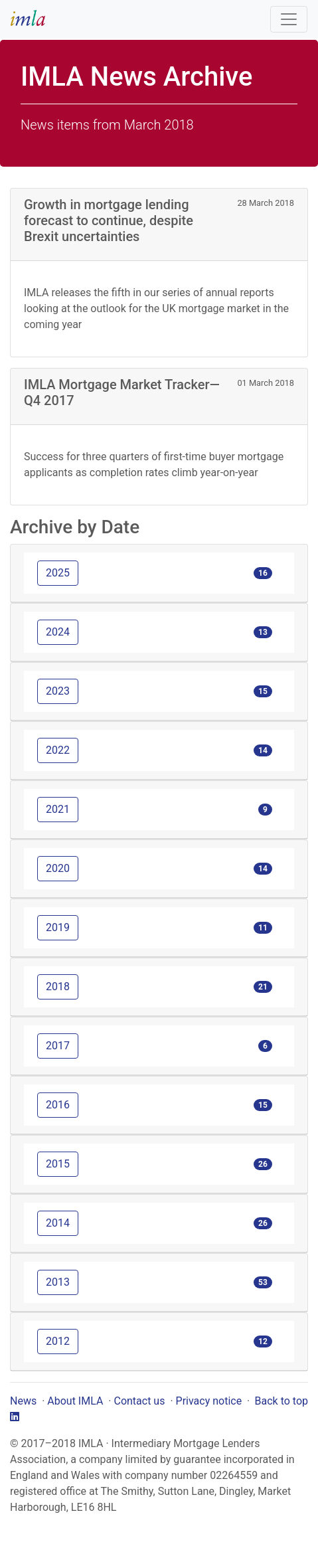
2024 (58, 632)
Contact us (139, 1401)
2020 (58, 868)
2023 (58, 691)
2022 (58, 750)
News (23, 1401)
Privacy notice (209, 1401)
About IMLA (75, 1401)
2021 (58, 809)
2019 (58, 927)
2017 (58, 1045)
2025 (58, 572)
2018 (58, 986)
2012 (58, 1341)
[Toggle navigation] (288, 19)
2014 (58, 1223)
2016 (58, 1104)
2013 (58, 1282)
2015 (58, 1164)
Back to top (281, 1401)
